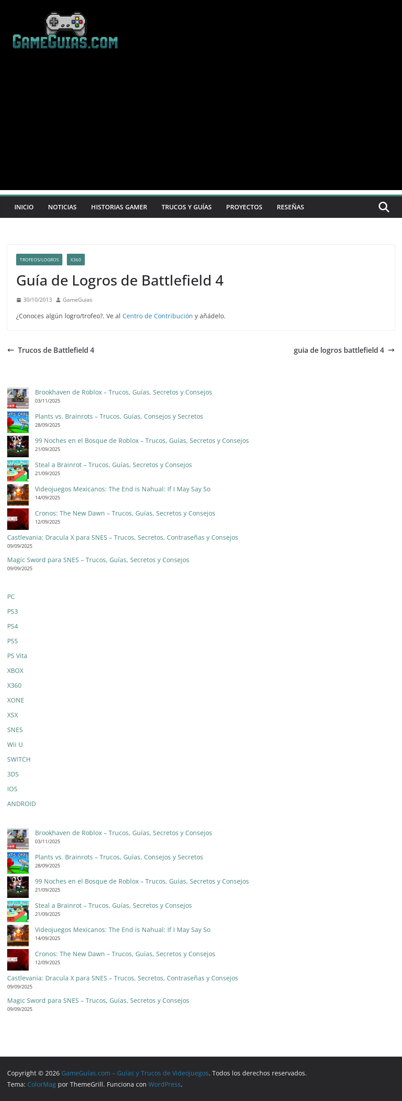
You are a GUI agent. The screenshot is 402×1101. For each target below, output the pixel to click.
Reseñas (290, 207)
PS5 (12, 641)
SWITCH (19, 759)
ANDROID (21, 803)
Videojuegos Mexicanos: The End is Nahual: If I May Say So (122, 489)
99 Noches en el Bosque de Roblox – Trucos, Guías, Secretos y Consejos (142, 440)
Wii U (15, 744)
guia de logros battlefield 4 (344, 350)
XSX (12, 715)
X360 (75, 259)
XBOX (15, 670)
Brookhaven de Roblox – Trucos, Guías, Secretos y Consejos (123, 392)
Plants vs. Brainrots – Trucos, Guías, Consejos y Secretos (119, 416)
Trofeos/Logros (39, 259)
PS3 (12, 611)
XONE (15, 700)
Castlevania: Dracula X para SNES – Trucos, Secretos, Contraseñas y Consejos (122, 537)
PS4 (12, 626)
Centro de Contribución (157, 316)
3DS (13, 774)
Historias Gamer (119, 207)
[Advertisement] (201, 127)
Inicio (24, 207)
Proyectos (244, 207)
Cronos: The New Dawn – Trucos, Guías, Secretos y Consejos (125, 513)
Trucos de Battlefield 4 (50, 350)
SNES (15, 729)
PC (11, 596)
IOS (12, 789)
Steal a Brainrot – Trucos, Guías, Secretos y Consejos (113, 464)
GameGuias (77, 299)
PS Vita (17, 655)
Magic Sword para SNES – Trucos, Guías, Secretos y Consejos (98, 559)
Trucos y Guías (187, 207)
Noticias (62, 207)
